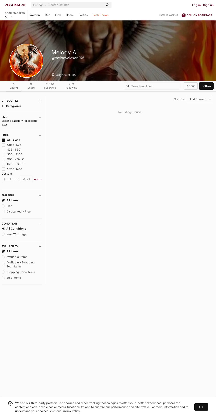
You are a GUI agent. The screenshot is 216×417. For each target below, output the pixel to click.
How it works (168, 15)
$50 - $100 (12, 154)
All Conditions (14, 228)
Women (35, 15)
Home (70, 15)
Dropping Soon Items (18, 272)
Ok (201, 407)
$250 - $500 (13, 164)
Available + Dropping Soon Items (18, 264)
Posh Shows (100, 15)
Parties (83, 15)
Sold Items (11, 277)
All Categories (11, 106)
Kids (58, 15)
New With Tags (14, 234)
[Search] (75, 5)
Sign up (208, 5)
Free (7, 206)
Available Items (14, 257)
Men (47, 15)
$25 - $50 (11, 149)
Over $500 (12, 169)
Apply (38, 179)
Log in (196, 5)
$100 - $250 (13, 159)
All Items (10, 200)
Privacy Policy (70, 411)
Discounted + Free (16, 211)
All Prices (11, 140)
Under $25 (11, 145)
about (191, 86)
